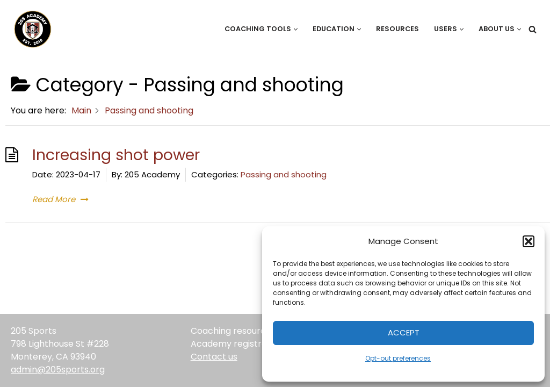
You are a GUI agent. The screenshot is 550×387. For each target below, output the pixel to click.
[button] (528, 241)
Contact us (214, 356)
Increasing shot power (116, 155)
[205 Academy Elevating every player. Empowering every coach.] (30, 29)
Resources (397, 28)
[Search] (533, 29)
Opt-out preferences (398, 358)
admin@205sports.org (58, 369)
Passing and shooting (284, 174)
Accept (403, 332)
